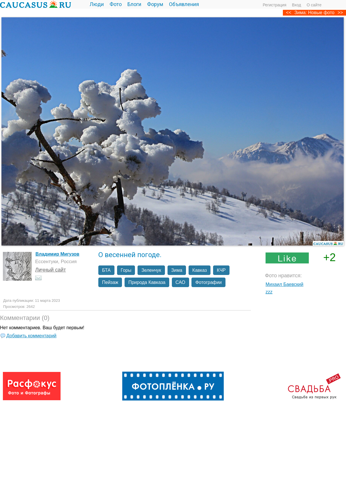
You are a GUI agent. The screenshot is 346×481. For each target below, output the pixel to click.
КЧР (221, 270)
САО (180, 282)
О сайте (314, 5)
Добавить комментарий (31, 335)
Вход (296, 5)
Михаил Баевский (284, 284)
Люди (97, 4)
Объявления (184, 4)
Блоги (134, 4)
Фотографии (208, 282)
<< (289, 12)
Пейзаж (110, 282)
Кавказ (199, 270)
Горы (126, 270)
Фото (116, 4)
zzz (269, 291)
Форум (155, 4)
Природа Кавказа (146, 282)
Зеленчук (151, 270)
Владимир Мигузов (57, 254)
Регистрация (274, 5)
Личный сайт (50, 270)
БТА (106, 270)
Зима (177, 270)
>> (340, 12)
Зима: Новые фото (314, 12)
